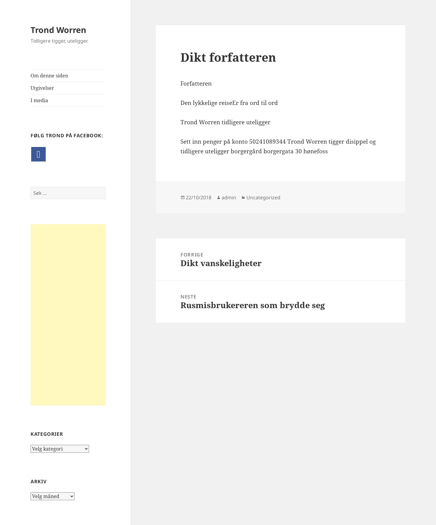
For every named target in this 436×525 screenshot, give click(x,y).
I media (39, 100)
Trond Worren (58, 29)
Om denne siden (49, 75)
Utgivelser (42, 88)
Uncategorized (263, 197)
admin (229, 197)
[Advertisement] (68, 315)
